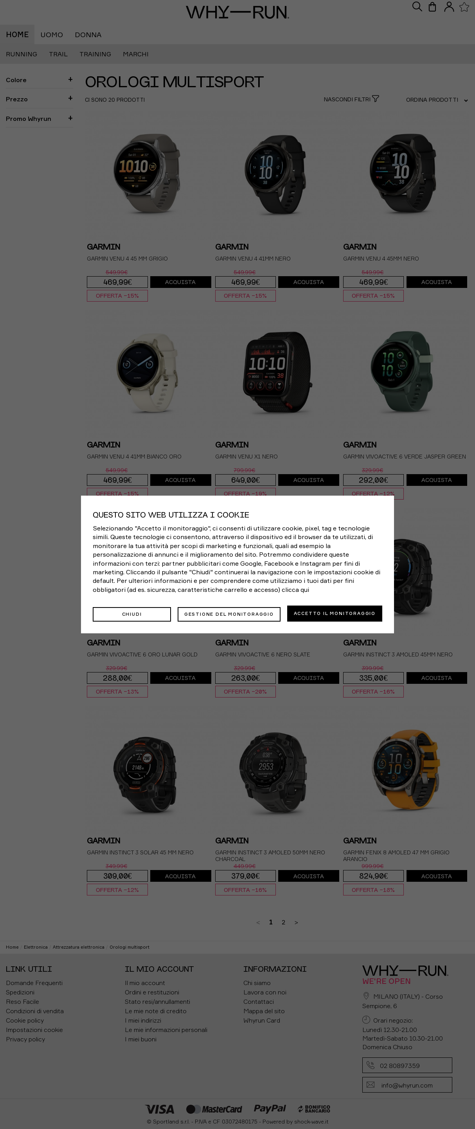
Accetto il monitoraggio (335, 613)
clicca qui (295, 590)
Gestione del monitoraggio (229, 613)
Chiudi (132, 613)
